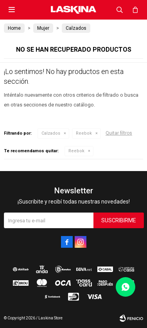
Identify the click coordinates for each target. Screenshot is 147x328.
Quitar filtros (119, 133)
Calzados (50, 133)
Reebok (84, 133)
